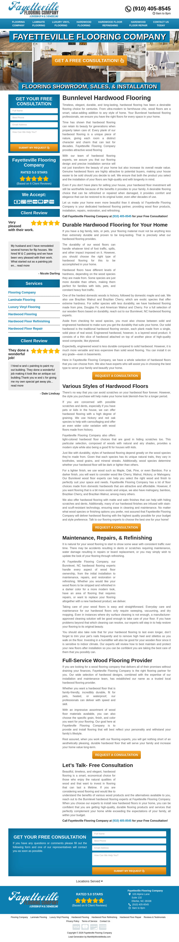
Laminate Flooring (38, 24)
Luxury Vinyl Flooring (61, 24)
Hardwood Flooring (84, 24)
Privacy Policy (72, 921)
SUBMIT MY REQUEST (34, 147)
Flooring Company (18, 24)
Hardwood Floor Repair (138, 24)
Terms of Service (89, 921)
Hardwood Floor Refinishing (110, 24)
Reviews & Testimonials (155, 917)
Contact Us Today (161, 24)
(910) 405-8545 (148, 8)
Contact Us (105, 921)
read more (23, 265)
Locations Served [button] (89, 881)
